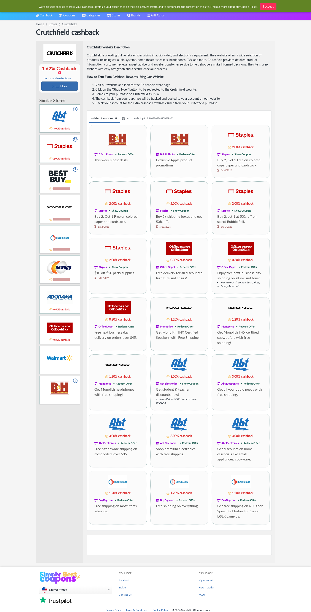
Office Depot (167, 267)
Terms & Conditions (137, 610)
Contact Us (125, 594)
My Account (206, 580)
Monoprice (166, 326)
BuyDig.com (105, 500)
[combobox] (148, 6)
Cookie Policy (160, 610)
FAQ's (202, 594)
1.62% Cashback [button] (59, 73)
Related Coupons (104, 118)
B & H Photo (105, 154)
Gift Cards (148, 118)
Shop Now (60, 86)
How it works (206, 587)
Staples (225, 154)
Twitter (123, 587)
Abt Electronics (168, 383)
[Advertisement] (179, 545)
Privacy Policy (113, 610)
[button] (75, 590)
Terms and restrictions (57, 78)
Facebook (124, 580)
